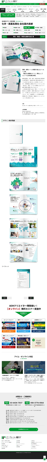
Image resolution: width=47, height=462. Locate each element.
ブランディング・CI (40, 14)
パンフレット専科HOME (5, 6)
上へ (44, 457)
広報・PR (27, 14)
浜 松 (7, 420)
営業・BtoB (18, 14)
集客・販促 (33, 14)
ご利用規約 (33, 449)
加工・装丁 (34, 15)
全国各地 (37, 16)
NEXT (42, 38)
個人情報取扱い (34, 446)
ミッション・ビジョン (21, 446)
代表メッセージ (19, 448)
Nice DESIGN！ (19, 16)
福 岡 (7, 424)
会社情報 (18, 443)
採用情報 (18, 449)
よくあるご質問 (4, 449)
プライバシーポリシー (35, 448)
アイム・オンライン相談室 (6, 445)
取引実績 (18, 445)
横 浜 (7, 418)
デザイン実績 (13, 6)
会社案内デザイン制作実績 (21, 6)
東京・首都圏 (26, 16)
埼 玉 (7, 415)
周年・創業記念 (19, 15)
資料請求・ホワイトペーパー (37, 445)
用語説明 (3, 451)
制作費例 (3, 446)
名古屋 (7, 421)
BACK (5, 38)
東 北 (7, 414)
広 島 (7, 423)
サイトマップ (34, 451)
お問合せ (33, 443)
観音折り (39, 15)
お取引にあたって (5, 448)
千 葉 (7, 417)
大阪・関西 (32, 16)
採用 (23, 14)
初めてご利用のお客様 (6, 443)
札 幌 (7, 412)
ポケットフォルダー (27, 15)
